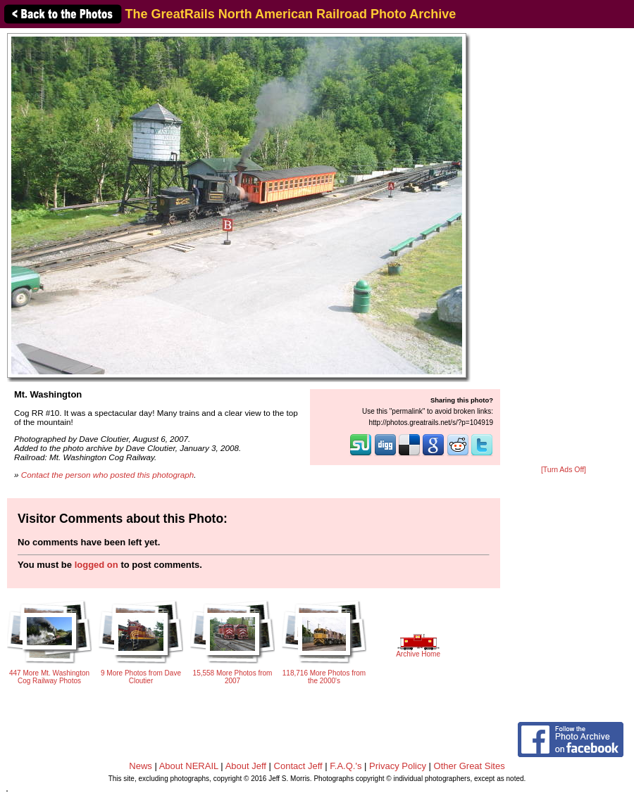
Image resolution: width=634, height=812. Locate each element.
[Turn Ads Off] (563, 470)
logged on (96, 564)
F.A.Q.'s (345, 766)
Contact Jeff (298, 766)
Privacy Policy (397, 766)
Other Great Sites (469, 766)
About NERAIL (188, 766)
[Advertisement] (563, 248)
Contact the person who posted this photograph (107, 474)
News (140, 766)
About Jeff (245, 766)
